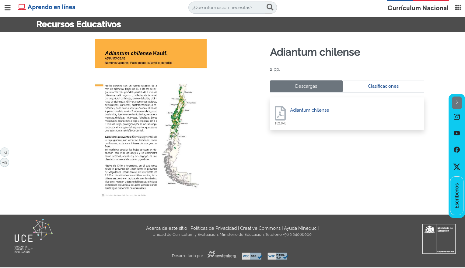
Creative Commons (260, 228)
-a (5, 161)
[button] (457, 103)
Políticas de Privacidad (214, 228)
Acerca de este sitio (166, 228)
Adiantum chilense (309, 110)
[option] (456, 117)
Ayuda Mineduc (300, 228)
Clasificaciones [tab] (383, 86)
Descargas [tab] (306, 86)
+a (5, 151)
